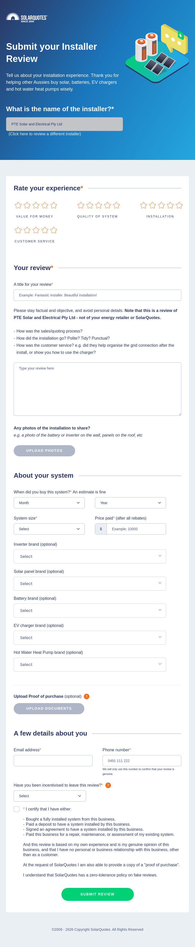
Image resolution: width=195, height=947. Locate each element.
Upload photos (38, 450)
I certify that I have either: (47, 809)
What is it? (86, 696)
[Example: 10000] (130, 529)
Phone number (117, 750)
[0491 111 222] (142, 760)
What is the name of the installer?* (60, 109)
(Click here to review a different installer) (45, 134)
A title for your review (33, 284)
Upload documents (43, 708)
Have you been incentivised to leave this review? (63, 785)
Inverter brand (35, 544)
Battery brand (35, 598)
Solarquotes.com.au (97, 17)
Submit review (97, 894)
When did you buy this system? (60, 492)
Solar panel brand (39, 571)
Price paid (121, 518)
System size (25, 518)
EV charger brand (39, 625)
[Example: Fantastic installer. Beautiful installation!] (97, 295)
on (18, 205)
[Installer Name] (64, 124)
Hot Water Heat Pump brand (48, 652)
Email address (27, 750)
